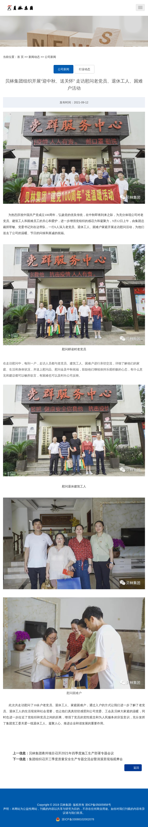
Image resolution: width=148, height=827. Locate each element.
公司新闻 (50, 56)
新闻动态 (34, 56)
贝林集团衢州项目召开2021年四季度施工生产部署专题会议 (71, 753)
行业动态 (84, 69)
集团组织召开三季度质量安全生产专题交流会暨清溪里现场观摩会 (76, 759)
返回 (136, 767)
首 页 (20, 56)
